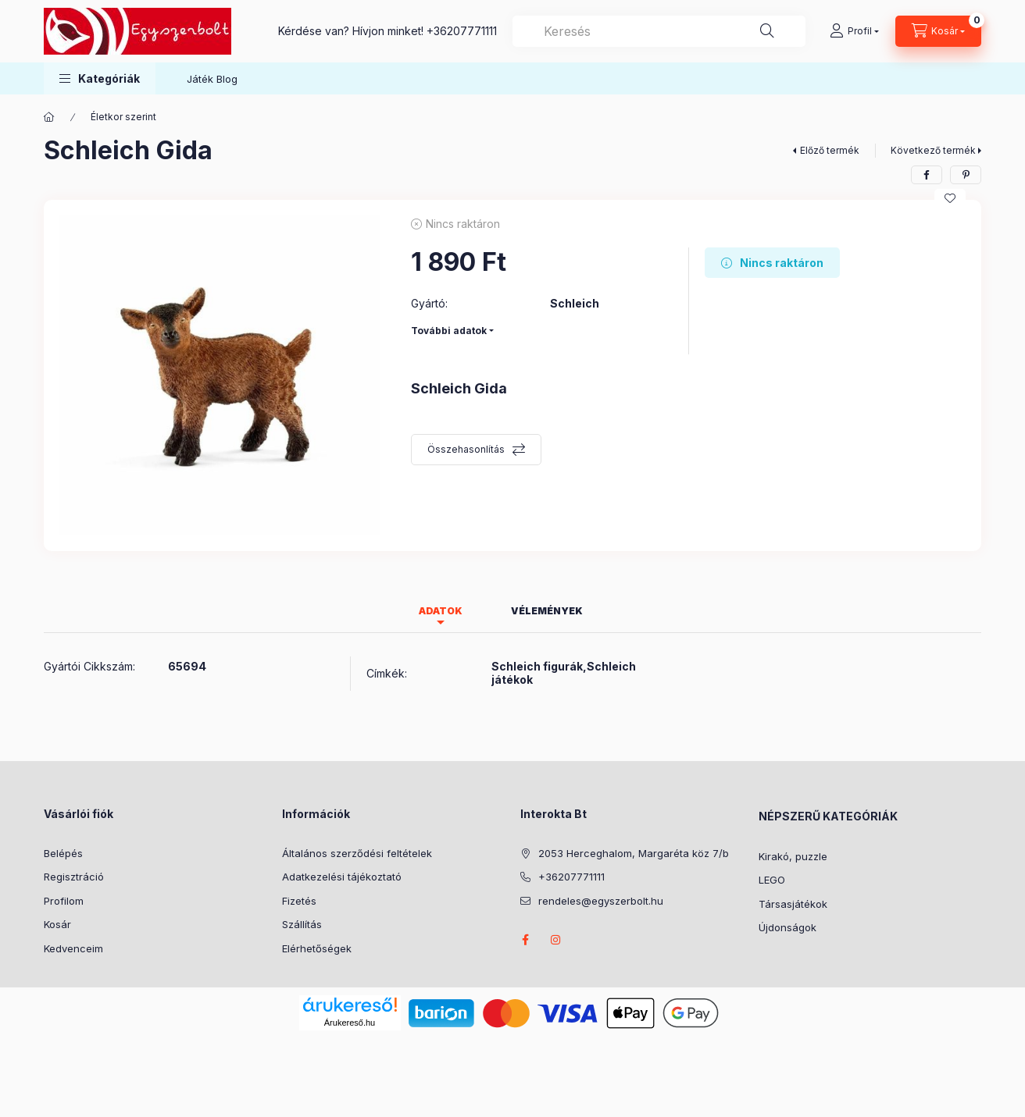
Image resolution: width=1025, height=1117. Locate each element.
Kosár (57, 924)
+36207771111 (462, 30)
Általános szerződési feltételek (357, 853)
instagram (556, 939)
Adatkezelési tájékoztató (342, 876)
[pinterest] (965, 174)
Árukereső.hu (349, 1022)
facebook (525, 939)
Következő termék (933, 150)
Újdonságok (787, 927)
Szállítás (302, 924)
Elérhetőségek (317, 948)
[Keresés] (767, 31)
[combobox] (658, 31)
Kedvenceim (73, 948)
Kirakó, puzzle (793, 856)
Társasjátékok (793, 904)
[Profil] (854, 31)
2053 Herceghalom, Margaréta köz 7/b (633, 853)
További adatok (449, 330)
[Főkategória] (49, 117)
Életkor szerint (123, 117)
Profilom (64, 901)
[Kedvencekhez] (950, 198)
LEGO (772, 879)
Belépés (63, 853)
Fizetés (299, 901)
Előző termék (829, 150)
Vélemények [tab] (547, 611)
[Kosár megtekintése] (938, 31)
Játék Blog (212, 79)
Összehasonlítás (466, 449)
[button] (99, 78)
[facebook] (926, 174)
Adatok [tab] (440, 611)
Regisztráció (74, 876)
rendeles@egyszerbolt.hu (600, 901)
